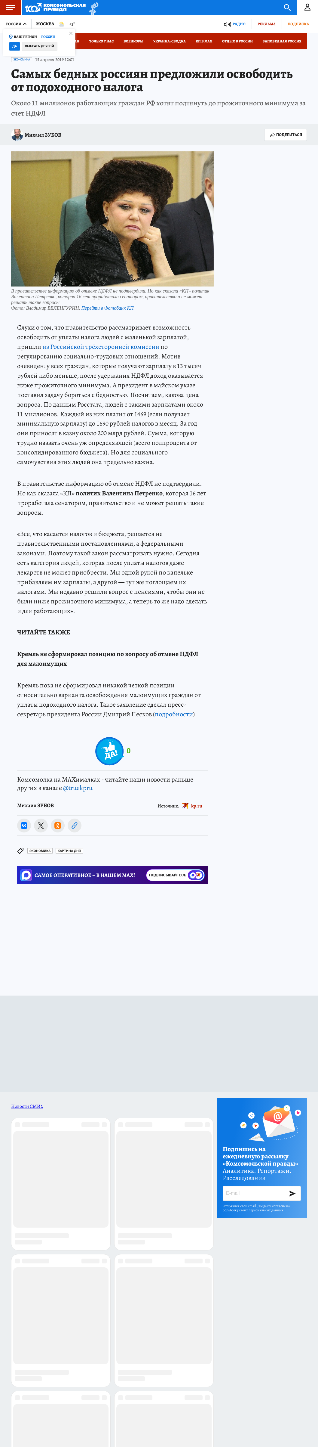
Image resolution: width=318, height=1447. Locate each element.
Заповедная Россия (282, 41)
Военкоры (133, 41)
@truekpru (78, 787)
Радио (239, 23)
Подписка (298, 23)
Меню (7, 7)
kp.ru (196, 805)
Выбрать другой (39, 46)
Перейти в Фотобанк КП (107, 308)
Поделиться (285, 134)
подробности (174, 714)
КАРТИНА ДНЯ (69, 851)
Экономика (21, 59)
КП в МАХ (204, 41)
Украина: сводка (169, 41)
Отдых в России (237, 41)
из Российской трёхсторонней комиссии (100, 346)
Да (14, 46)
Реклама (267, 23)
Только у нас (101, 41)
